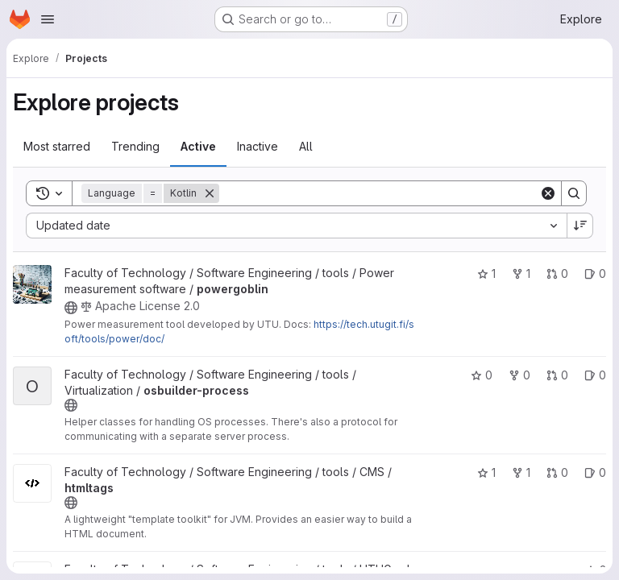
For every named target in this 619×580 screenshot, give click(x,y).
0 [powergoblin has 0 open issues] (595, 273)
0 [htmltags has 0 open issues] (595, 472)
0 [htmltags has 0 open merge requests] (557, 472)
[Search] (379, 193)
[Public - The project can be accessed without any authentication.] (70, 307)
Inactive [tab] (257, 146)
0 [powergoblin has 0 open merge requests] (557, 273)
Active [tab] (198, 146)
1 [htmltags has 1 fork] (521, 472)
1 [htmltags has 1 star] (486, 472)
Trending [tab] (135, 146)
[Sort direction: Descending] (580, 225)
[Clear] (548, 193)
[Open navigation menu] (47, 19)
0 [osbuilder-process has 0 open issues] (595, 375)
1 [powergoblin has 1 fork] (521, 273)
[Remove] (209, 193)
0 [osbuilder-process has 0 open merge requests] (557, 375)
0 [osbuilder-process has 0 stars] (481, 375)
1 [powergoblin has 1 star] (486, 273)
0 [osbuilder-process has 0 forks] (519, 375)
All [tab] (306, 146)
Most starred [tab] (56, 146)
